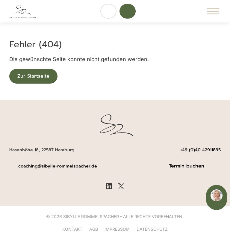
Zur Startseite (33, 76)
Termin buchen (186, 166)
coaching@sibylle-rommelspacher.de (58, 166)
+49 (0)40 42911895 (200, 150)
